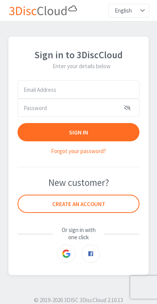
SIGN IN (78, 132)
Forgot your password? (78, 151)
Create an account (78, 204)
